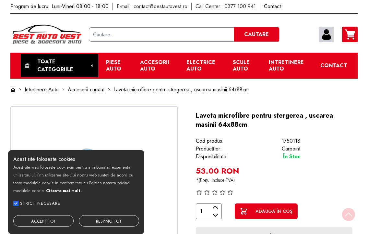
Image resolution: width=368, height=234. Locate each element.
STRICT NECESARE (40, 203)
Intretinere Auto (286, 65)
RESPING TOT (109, 221)
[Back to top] (348, 214)
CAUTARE (256, 34)
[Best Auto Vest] (47, 34)
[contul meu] (326, 34)
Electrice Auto (200, 65)
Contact (333, 65)
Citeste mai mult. (64, 191)
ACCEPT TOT (43, 221)
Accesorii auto (154, 65)
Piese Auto (113, 65)
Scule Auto (241, 65)
